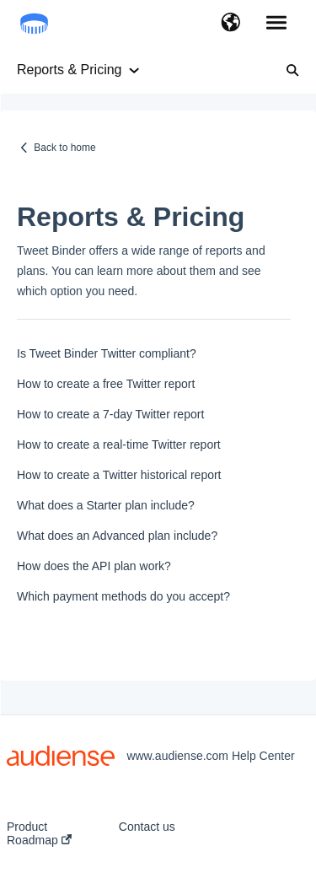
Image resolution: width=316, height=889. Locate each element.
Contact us (147, 826)
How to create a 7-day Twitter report (110, 414)
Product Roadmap (39, 833)
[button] (230, 23)
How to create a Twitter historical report (119, 475)
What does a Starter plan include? (106, 505)
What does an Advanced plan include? (117, 535)
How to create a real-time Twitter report (119, 444)
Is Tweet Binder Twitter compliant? (106, 353)
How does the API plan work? (94, 566)
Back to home (64, 148)
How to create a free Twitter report (106, 384)
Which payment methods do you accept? (123, 596)
